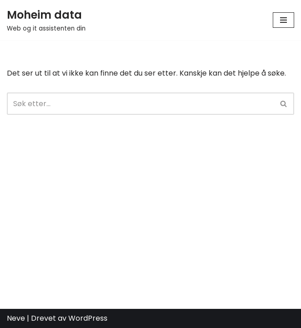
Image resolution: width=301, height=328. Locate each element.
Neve (16, 318)
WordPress (87, 318)
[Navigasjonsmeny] (283, 20)
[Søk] (140, 103)
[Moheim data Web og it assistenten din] (46, 20)
